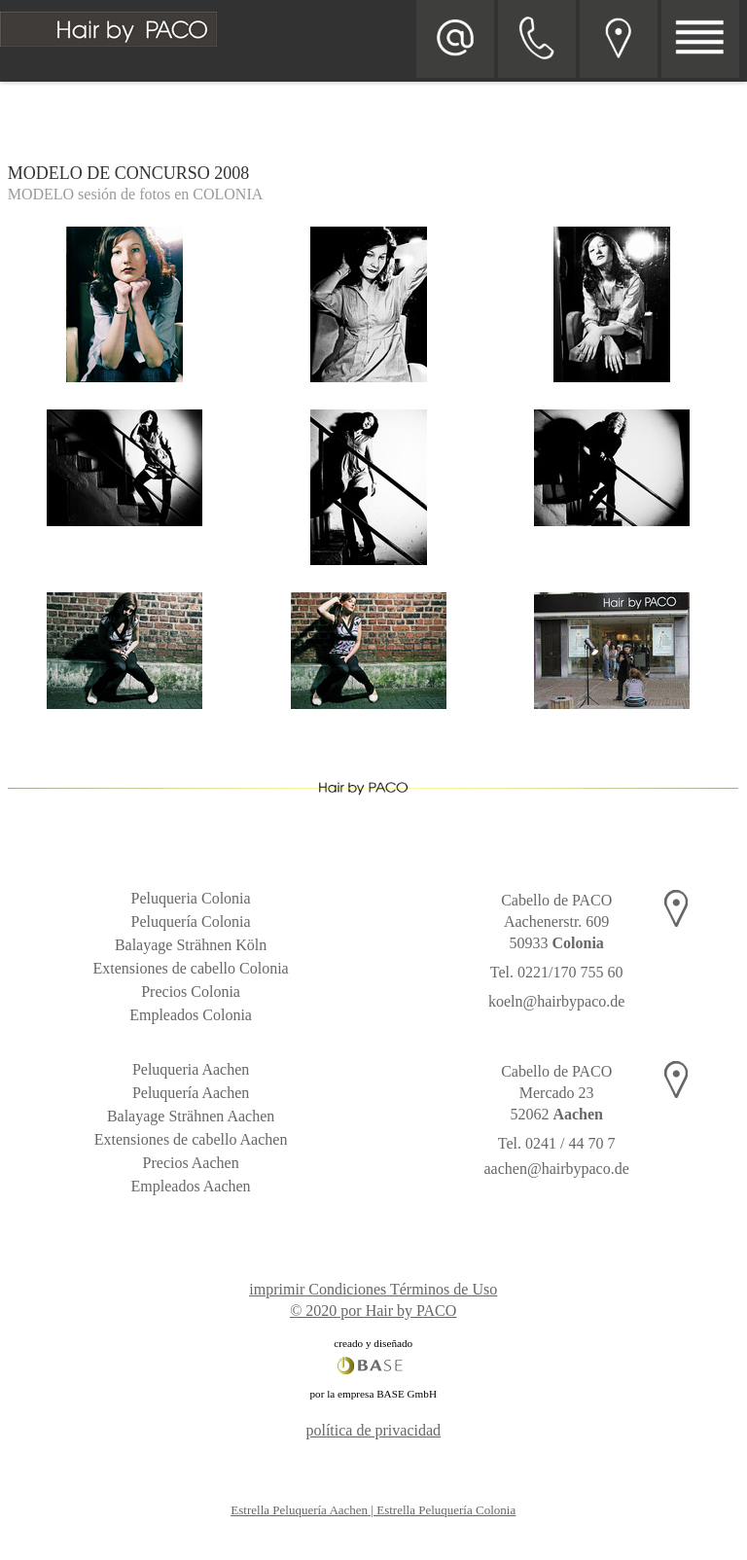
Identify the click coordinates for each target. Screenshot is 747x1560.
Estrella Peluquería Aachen (299, 1510)
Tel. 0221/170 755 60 (556, 972)
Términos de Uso (443, 1289)
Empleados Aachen (191, 1186)
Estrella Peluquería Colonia (446, 1510)
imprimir (276, 1289)
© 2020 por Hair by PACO (373, 1310)
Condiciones (347, 1289)
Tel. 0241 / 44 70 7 (557, 1143)
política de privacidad (373, 1430)
